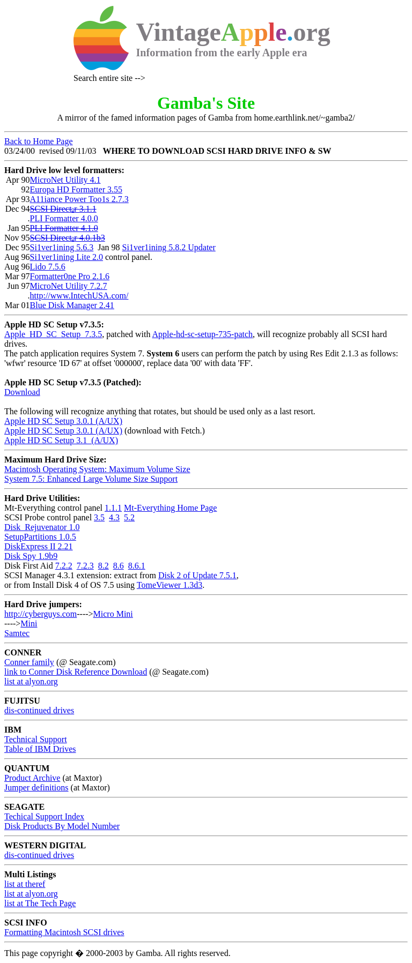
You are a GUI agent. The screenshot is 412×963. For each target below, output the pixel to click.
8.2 (103, 565)
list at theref (24, 884)
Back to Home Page (38, 141)
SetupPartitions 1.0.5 (40, 536)
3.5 (99, 517)
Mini (28, 623)
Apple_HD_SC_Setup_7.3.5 (53, 334)
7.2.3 (85, 565)
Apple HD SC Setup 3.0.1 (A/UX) (63, 420)
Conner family (29, 662)
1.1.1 (113, 507)
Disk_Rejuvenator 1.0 (41, 527)
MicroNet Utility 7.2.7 (68, 285)
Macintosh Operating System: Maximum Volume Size (97, 469)
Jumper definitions (36, 787)
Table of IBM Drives (40, 748)
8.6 (118, 565)
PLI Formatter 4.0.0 (64, 218)
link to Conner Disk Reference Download (75, 671)
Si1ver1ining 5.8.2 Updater (169, 247)
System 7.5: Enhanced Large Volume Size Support (91, 478)
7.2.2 (63, 565)
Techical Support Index (44, 816)
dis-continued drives (39, 710)
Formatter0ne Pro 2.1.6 (69, 276)
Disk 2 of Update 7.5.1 (197, 575)
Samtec (17, 633)
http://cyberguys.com (40, 613)
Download (22, 392)
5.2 (129, 517)
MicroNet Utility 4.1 (65, 179)
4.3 (114, 517)
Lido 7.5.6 (47, 266)
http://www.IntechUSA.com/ (79, 295)
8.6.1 (136, 565)
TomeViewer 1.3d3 (169, 584)
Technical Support (35, 739)
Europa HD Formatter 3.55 (76, 189)
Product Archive (32, 777)
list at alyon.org (31, 681)
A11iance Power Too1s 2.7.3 (79, 199)
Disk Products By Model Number (62, 826)
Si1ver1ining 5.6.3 (62, 247)
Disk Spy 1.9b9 (30, 556)
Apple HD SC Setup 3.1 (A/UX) (61, 440)
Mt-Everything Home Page (170, 507)
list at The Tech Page (40, 903)
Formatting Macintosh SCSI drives (64, 932)
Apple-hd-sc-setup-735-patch (202, 334)
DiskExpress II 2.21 (38, 546)
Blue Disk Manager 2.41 (72, 305)
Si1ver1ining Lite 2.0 (66, 257)
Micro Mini (113, 613)
